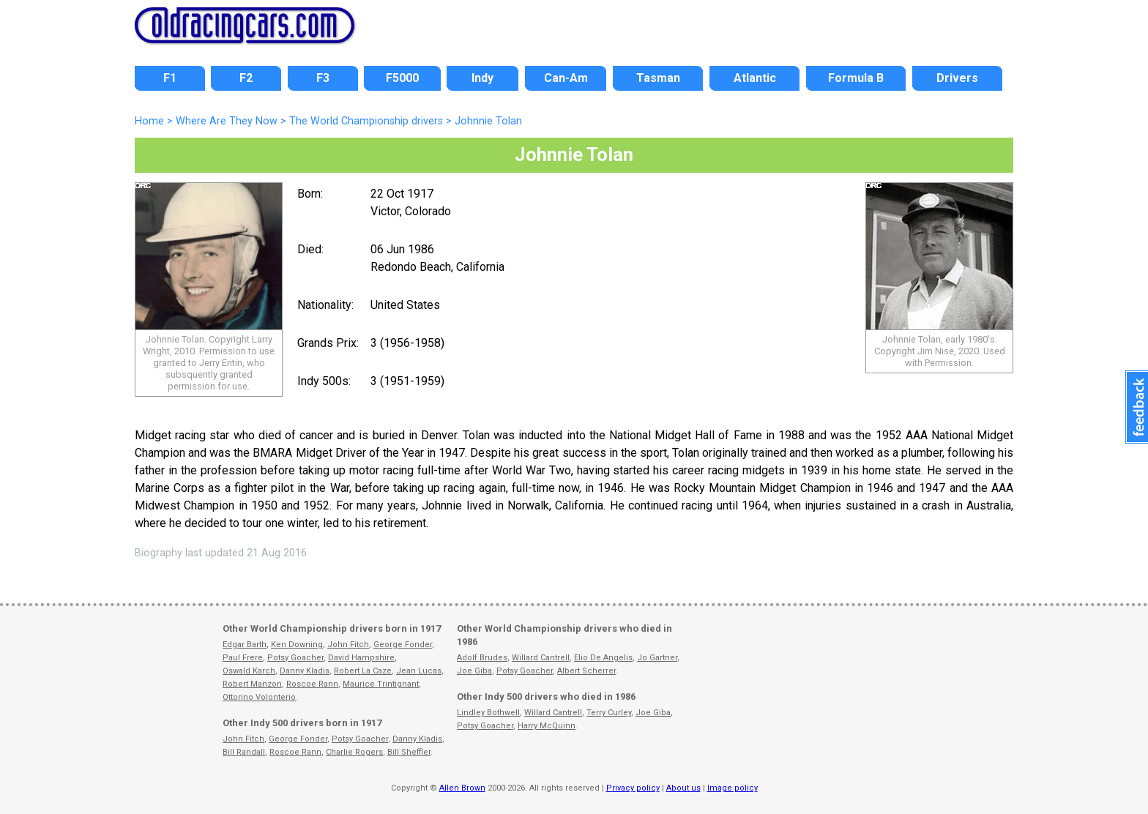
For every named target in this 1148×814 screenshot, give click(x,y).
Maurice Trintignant (381, 684)
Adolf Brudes (482, 657)
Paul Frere (243, 657)
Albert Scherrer (586, 671)
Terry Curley (608, 712)
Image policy (732, 788)
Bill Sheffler (408, 752)
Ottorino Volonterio (259, 697)
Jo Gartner (657, 657)
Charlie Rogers (354, 752)
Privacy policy (633, 788)
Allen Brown (462, 788)
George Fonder (402, 644)
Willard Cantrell (541, 657)
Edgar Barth (244, 644)
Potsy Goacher (295, 657)
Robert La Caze (363, 671)
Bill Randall (244, 752)
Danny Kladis (304, 671)
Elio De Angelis (603, 657)
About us (683, 788)
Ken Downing (297, 644)
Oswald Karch (249, 671)
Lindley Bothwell (488, 712)
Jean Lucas (418, 671)
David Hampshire (361, 657)
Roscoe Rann (312, 684)
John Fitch (348, 644)
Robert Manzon (252, 684)
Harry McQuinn (546, 726)
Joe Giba (474, 671)
